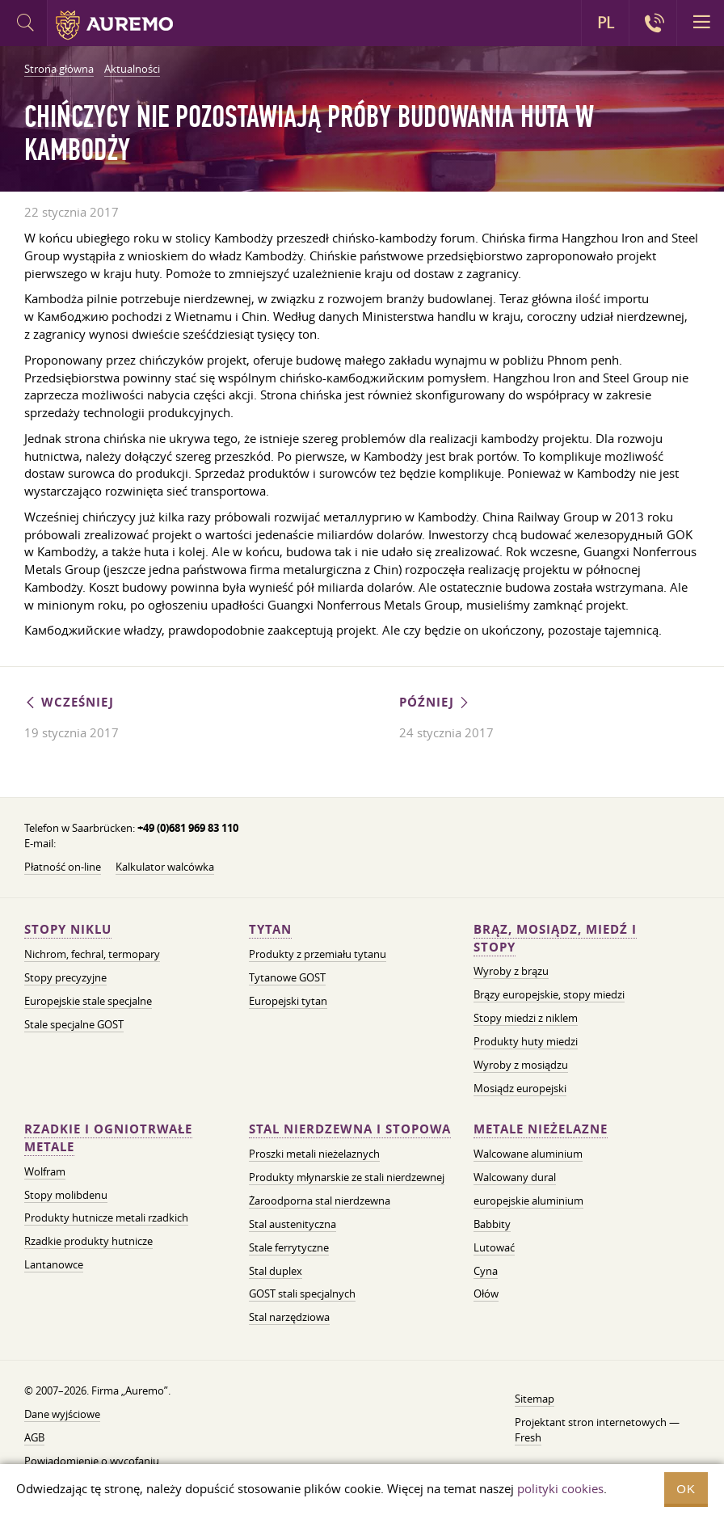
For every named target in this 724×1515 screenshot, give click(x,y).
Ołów (486, 1293)
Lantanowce (53, 1264)
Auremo (114, 25)
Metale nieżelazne (541, 1128)
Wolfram (44, 1171)
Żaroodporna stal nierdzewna (319, 1200)
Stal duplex (275, 1271)
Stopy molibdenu (65, 1195)
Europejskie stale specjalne (88, 1001)
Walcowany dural (515, 1177)
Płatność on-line (62, 866)
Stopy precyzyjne (65, 977)
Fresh (528, 1437)
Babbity (492, 1224)
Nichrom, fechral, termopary (92, 954)
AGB (34, 1437)
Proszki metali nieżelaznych (314, 1153)
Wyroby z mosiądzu (521, 1064)
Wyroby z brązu (511, 971)
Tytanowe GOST (287, 977)
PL (605, 22)
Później (435, 702)
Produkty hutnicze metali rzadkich (106, 1217)
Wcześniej (69, 702)
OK (686, 1489)
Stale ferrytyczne (289, 1247)
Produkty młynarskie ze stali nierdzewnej (346, 1177)
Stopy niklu (68, 929)
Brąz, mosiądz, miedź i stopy (555, 938)
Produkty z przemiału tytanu (317, 954)
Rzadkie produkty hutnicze (88, 1241)
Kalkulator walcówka (165, 866)
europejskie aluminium (528, 1200)
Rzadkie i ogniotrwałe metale (108, 1137)
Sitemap (534, 1398)
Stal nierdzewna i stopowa (350, 1128)
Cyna (486, 1271)
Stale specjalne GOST (74, 1024)
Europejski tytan (288, 1001)
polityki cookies (560, 1488)
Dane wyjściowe (62, 1414)
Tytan (270, 929)
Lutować (494, 1247)
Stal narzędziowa (289, 1317)
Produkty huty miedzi (526, 1041)
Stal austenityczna (292, 1224)
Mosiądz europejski (520, 1088)
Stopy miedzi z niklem (526, 1018)
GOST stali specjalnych (302, 1293)
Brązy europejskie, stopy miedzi (549, 994)
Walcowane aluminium (528, 1153)
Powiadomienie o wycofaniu (91, 1461)
